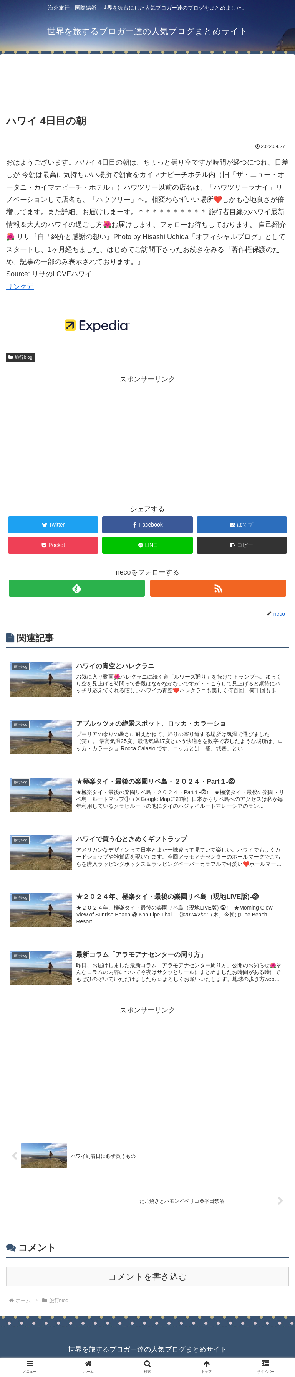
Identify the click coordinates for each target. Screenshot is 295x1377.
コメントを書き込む (147, 1281)
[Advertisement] (147, 78)
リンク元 (20, 287)
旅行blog (20, 357)
